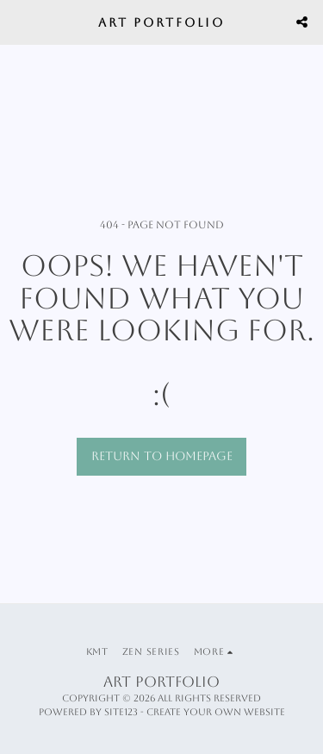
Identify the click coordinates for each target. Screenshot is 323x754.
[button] (19, 21)
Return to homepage (162, 456)
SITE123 (121, 712)
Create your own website (215, 712)
